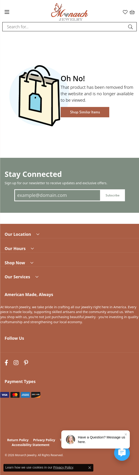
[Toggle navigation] (7, 12)
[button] (125, 12)
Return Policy (18, 440)
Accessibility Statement (31, 445)
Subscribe (112, 195)
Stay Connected (33, 174)
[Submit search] (131, 26)
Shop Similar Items (85, 112)
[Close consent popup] (89, 467)
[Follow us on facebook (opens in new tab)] (6, 363)
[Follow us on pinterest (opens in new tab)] (26, 363)
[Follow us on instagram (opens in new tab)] (16, 363)
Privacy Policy (44, 440)
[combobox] (64, 26)
